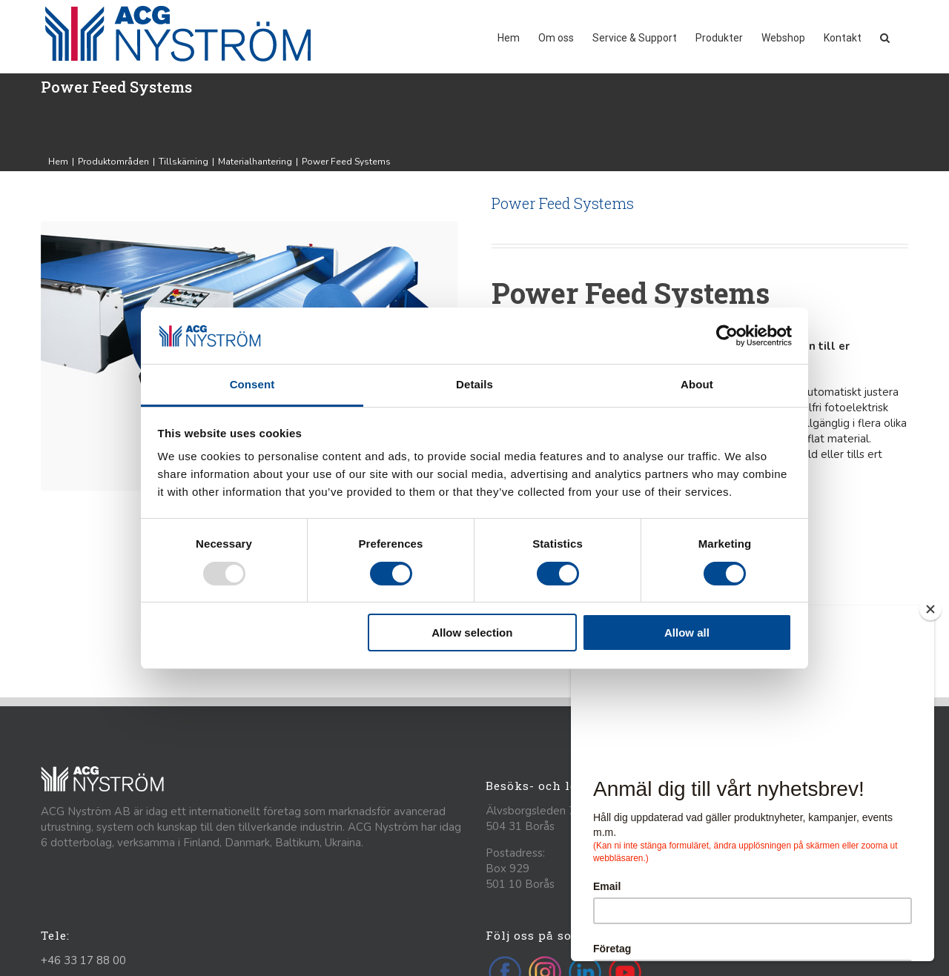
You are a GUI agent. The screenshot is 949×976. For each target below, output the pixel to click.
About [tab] (697, 384)
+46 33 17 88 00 (83, 960)
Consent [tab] (252, 384)
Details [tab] (474, 384)
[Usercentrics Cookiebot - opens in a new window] (727, 336)
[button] (885, 36)
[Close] (930, 609)
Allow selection (471, 632)
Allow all (687, 632)
